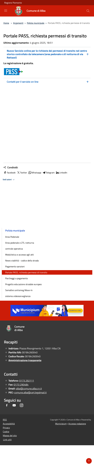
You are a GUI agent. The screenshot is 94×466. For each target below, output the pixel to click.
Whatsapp (34, 172)
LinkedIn (61, 172)
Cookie (6, 431)
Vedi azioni (9, 179)
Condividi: (10, 167)
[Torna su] (89, 461)
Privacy (6, 427)
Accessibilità (9, 423)
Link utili (7, 439)
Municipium (61, 423)
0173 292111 (26, 381)
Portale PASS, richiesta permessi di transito (26, 272)
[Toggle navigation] (5, 10)
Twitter (22, 172)
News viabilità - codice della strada (22, 260)
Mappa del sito (10, 435)
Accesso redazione (77, 423)
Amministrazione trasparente (24, 360)
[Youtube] (14, 405)
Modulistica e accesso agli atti (19, 254)
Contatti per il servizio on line (22, 82)
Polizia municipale (35, 23)
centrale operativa (14, 248)
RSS (5, 419)
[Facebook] (7, 405)
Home (6, 23)
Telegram (48, 172)
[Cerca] (88, 11)
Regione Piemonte (13, 2)
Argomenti (18, 23)
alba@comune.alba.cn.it (29, 388)
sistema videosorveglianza (17, 296)
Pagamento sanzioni (15, 266)
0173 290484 (21, 384)
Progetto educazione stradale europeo (23, 284)
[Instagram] (21, 405)
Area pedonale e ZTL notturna (19, 242)
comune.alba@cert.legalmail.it (30, 392)
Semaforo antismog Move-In (19, 290)
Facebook (9, 172)
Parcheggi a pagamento (16, 278)
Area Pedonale (12, 237)
